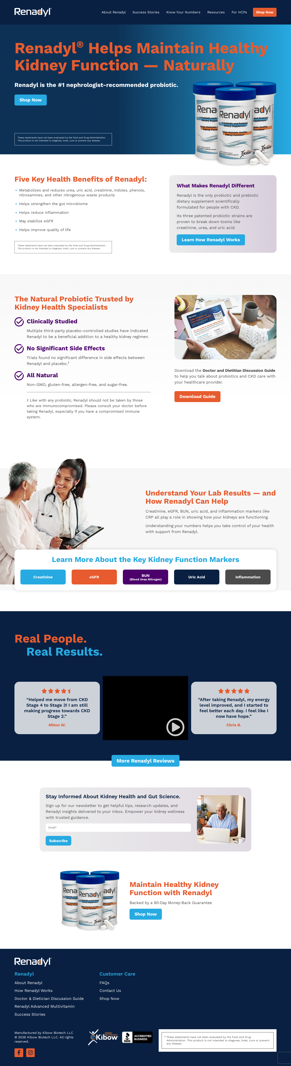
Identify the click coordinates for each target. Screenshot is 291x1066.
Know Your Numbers (183, 12)
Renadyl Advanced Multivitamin (44, 1006)
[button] (175, 727)
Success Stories (146, 12)
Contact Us (110, 990)
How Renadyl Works (33, 990)
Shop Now (264, 12)
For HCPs (239, 12)
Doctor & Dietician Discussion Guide (49, 998)
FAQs (104, 982)
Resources (216, 12)
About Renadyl (114, 12)
